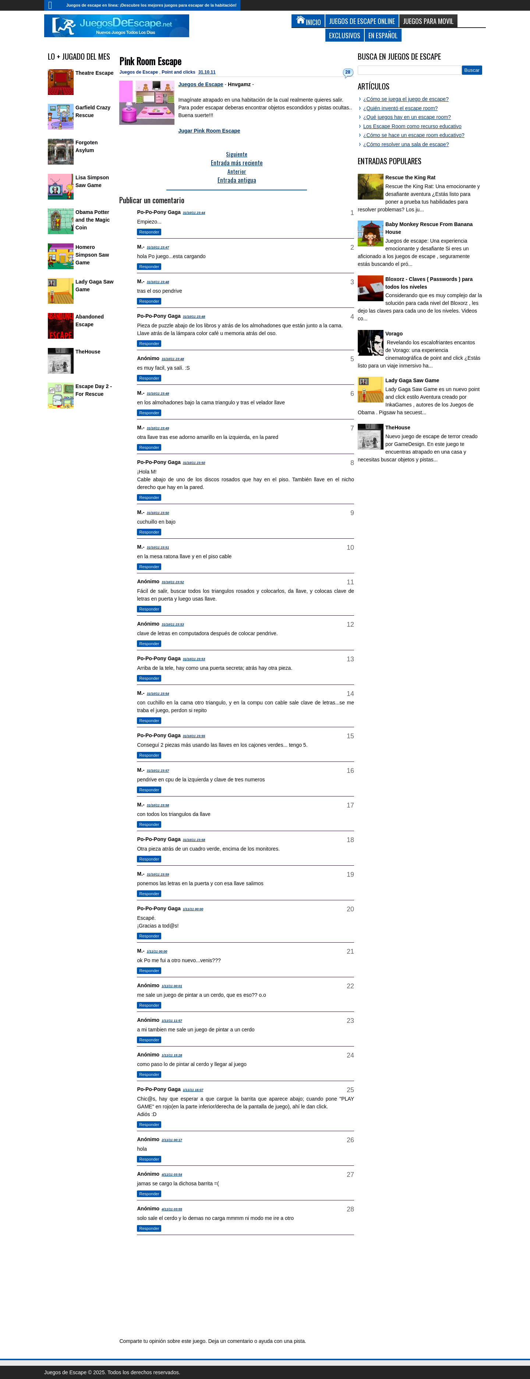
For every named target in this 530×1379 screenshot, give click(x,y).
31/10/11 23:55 (194, 736)
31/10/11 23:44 (194, 213)
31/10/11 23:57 (158, 771)
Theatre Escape (94, 73)
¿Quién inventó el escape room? (400, 108)
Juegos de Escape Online (362, 21)
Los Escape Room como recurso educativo (412, 126)
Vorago (394, 334)
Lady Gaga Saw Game (412, 380)
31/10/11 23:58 (158, 805)
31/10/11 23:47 (158, 247)
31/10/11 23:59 (158, 874)
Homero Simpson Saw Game (92, 254)
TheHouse (87, 352)
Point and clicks (179, 72)
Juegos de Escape (139, 72)
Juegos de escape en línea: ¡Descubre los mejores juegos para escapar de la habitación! (151, 5)
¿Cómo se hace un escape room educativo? (413, 135)
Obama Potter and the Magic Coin (92, 220)
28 (347, 72)
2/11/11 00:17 (172, 1140)
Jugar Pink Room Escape (209, 131)
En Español (383, 35)
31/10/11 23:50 (194, 463)
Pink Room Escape (150, 61)
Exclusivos (344, 35)
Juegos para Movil (428, 21)
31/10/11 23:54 (158, 694)
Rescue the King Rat (410, 177)
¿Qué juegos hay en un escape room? (407, 117)
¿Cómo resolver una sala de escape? (406, 144)
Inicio (53, 5)
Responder (149, 232)
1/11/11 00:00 (193, 909)
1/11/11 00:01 (172, 986)
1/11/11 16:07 (193, 1090)
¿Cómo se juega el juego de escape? (406, 99)
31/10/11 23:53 (173, 624)
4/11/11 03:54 (172, 1174)
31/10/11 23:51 (158, 547)
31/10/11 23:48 (158, 282)
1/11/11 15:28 (172, 1055)
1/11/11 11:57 (172, 1021)
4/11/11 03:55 (172, 1209)
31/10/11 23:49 (158, 428)
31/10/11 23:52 (173, 582)
